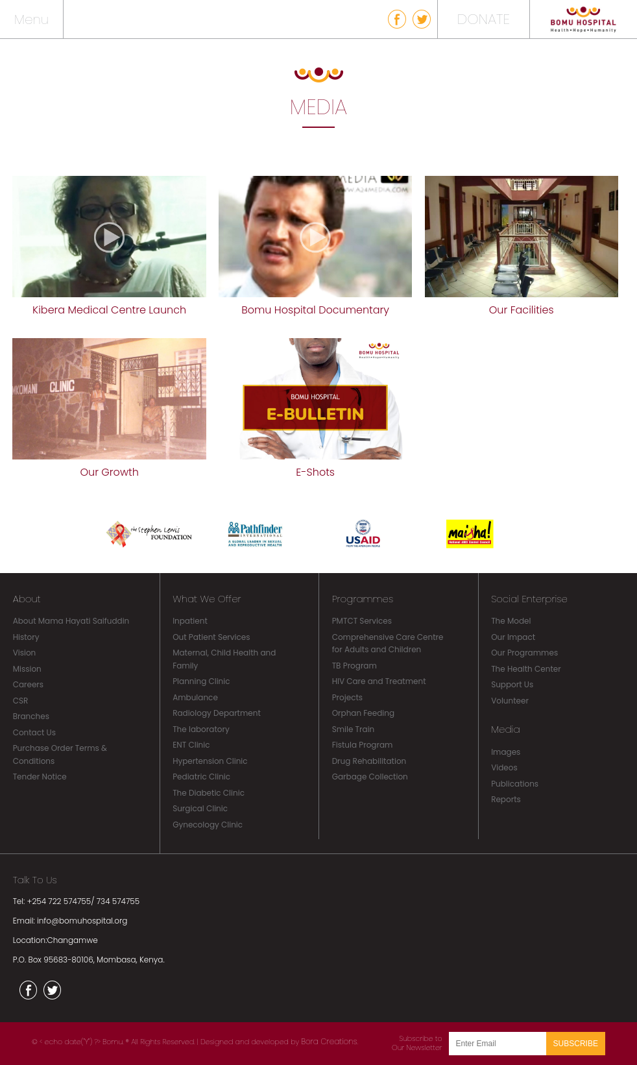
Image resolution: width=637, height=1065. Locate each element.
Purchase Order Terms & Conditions (60, 754)
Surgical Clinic (200, 808)
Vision (24, 652)
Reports (506, 799)
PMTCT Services (362, 620)
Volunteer (510, 700)
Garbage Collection (370, 776)
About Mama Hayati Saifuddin (71, 620)
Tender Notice (40, 776)
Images (505, 751)
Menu (31, 19)
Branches (31, 716)
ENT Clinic (191, 744)
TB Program (354, 665)
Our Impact (513, 637)
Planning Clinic (201, 681)
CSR (21, 700)
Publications (514, 783)
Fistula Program (362, 744)
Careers (28, 684)
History (26, 637)
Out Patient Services (211, 637)
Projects (347, 697)
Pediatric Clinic (201, 776)
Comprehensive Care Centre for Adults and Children (388, 643)
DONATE (483, 19)
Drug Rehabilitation (369, 760)
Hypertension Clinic (210, 760)
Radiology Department (217, 712)
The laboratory (201, 729)
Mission (27, 668)
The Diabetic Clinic (209, 792)
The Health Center (526, 668)
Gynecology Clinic (208, 824)
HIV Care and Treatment (379, 681)
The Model (511, 620)
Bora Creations (329, 1041)
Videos (504, 767)
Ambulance (195, 697)
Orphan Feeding (363, 712)
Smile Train (353, 729)
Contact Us (34, 732)
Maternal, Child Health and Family (224, 659)
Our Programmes (524, 652)
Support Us (512, 684)
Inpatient (190, 620)
